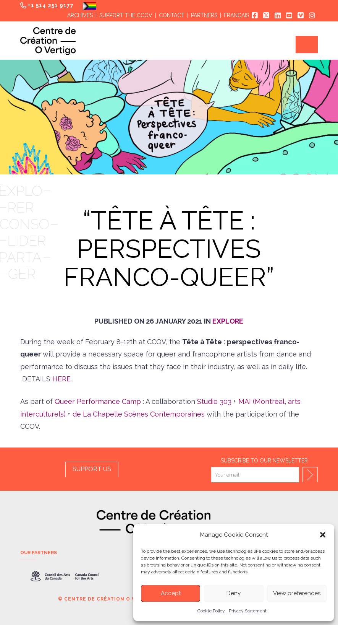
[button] (323, 535)
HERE (61, 379)
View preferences (296, 593)
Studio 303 (214, 401)
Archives (80, 15)
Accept (171, 593)
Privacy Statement (248, 611)
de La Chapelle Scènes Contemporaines (138, 414)
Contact (171, 15)
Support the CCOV (125, 15)
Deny (233, 593)
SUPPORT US (92, 469)
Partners (204, 15)
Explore (227, 321)
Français (236, 15)
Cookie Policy (211, 611)
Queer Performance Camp (98, 401)
